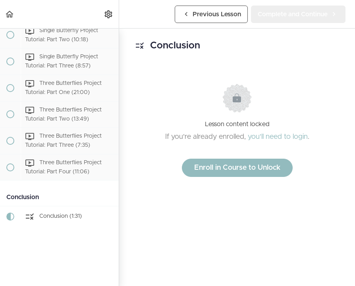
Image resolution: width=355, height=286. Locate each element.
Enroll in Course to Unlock (237, 167)
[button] (10, 14)
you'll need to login (278, 136)
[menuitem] (109, 14)
